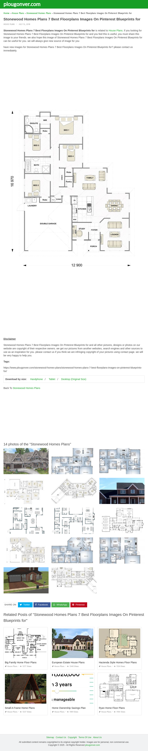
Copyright (72, 737)
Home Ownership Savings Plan (69, 708)
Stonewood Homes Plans (26, 388)
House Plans (9, 24)
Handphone (36, 379)
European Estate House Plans (68, 662)
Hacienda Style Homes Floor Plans (118, 662)
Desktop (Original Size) (73, 379)
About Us (97, 737)
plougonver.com (21, 4)
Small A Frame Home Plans (20, 708)
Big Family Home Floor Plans (20, 662)
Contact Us (61, 737)
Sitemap (50, 737)
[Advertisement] (74, 79)
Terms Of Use (85, 737)
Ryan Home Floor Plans (112, 708)
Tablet (52, 379)
